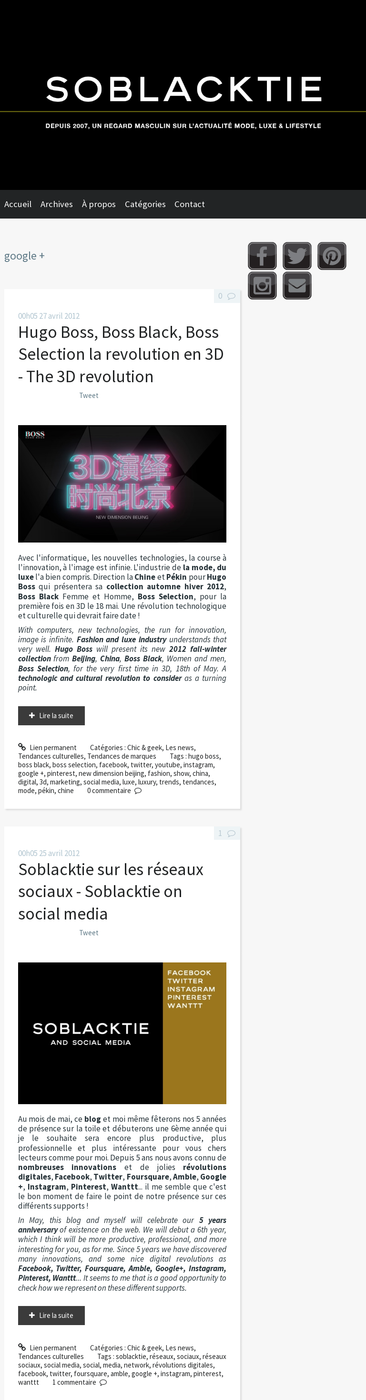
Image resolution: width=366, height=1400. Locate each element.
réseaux (161, 1356)
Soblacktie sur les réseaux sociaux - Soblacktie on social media (110, 891)
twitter (141, 764)
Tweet (89, 395)
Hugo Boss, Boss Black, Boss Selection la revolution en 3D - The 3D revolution (121, 354)
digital (27, 781)
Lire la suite (56, 715)
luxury (147, 781)
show (181, 773)
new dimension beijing (111, 773)
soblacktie (131, 1356)
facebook (113, 764)
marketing (65, 781)
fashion (159, 773)
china (200, 773)
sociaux (188, 1356)
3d (43, 781)
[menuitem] (22, 204)
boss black (33, 764)
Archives (57, 204)
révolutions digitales (182, 1364)
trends (169, 781)
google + (31, 773)
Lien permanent (47, 747)
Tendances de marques (121, 756)
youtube (167, 764)
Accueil (17, 204)
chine (66, 790)
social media (101, 781)
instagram (198, 764)
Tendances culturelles (51, 756)
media (112, 1364)
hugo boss (203, 756)
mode (26, 790)
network (136, 1364)
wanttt (28, 1382)
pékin (46, 790)
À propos (99, 204)
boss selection (74, 764)
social (91, 1364)
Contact (189, 204)
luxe (128, 781)
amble (119, 1373)
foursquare (90, 1373)
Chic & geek (144, 747)
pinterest (61, 773)
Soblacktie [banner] (183, 95)
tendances (198, 781)
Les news (179, 747)
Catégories (145, 204)
